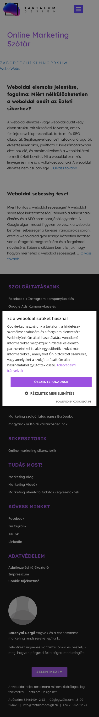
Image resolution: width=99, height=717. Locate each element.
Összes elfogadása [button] (51, 382)
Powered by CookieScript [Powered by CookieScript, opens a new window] (73, 401)
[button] (49, 393)
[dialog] (49, 358)
